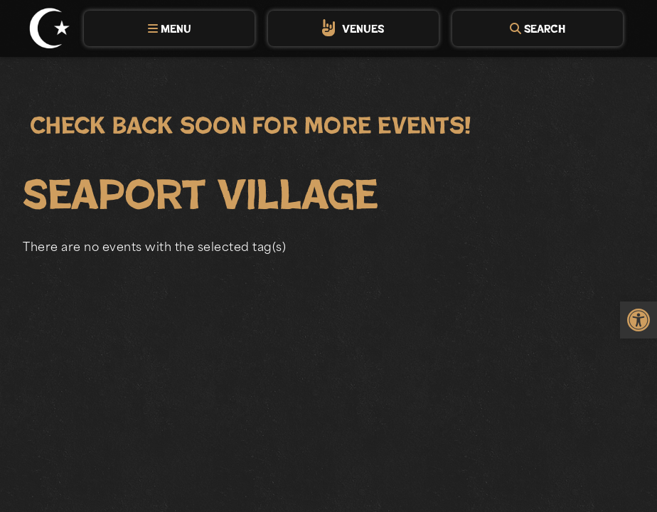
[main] (328, 293)
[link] (638, 320)
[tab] (169, 28)
